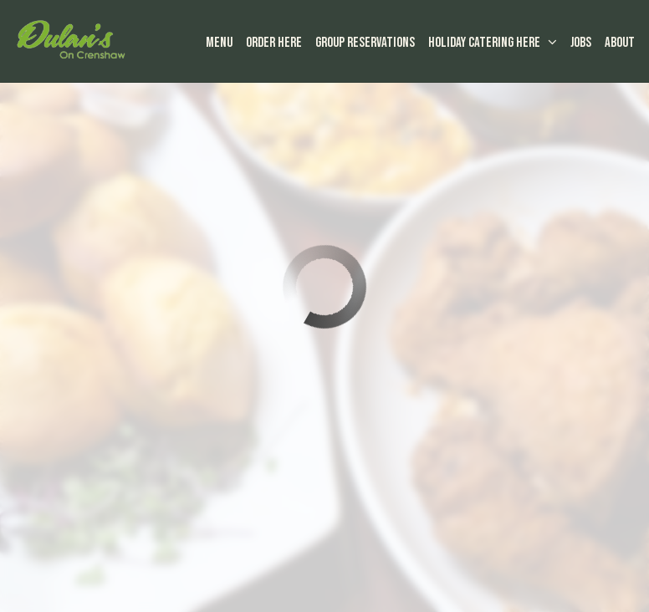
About (619, 43)
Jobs (580, 43)
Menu (218, 43)
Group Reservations (364, 43)
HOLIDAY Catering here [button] (491, 43)
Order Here (273, 43)
